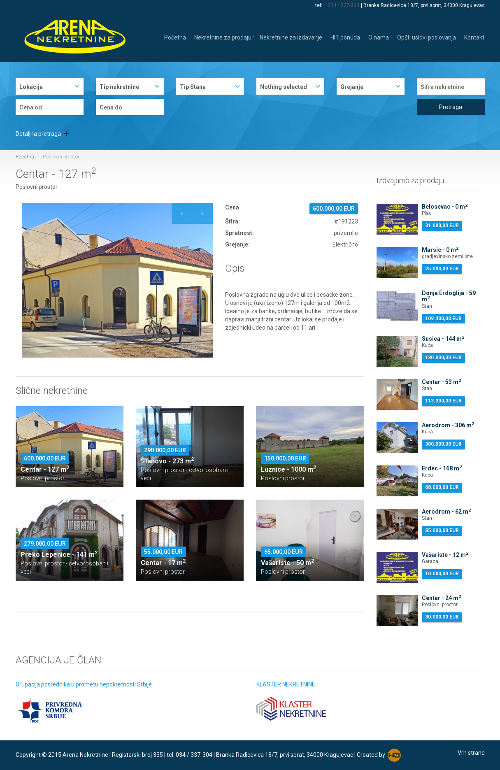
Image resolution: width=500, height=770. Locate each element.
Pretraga (450, 107)
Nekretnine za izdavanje (291, 37)
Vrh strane (471, 752)
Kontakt (474, 37)
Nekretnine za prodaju (222, 37)
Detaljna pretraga (42, 133)
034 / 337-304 (344, 5)
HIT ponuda (345, 37)
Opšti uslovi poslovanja (426, 37)
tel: (320, 5)
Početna (175, 37)
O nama (378, 37)
